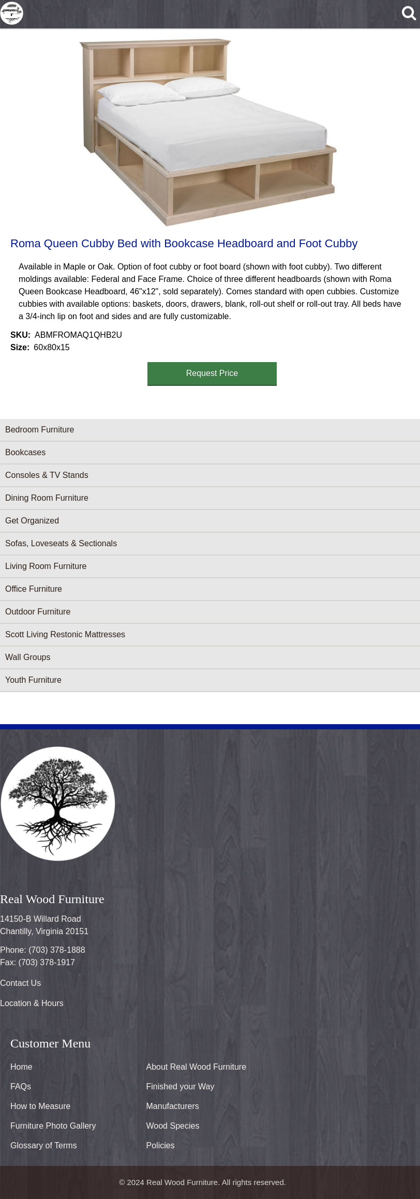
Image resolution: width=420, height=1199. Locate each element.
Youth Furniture (33, 680)
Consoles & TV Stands (46, 475)
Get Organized (32, 520)
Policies (160, 1145)
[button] (208, 132)
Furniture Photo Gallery (53, 1125)
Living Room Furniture (45, 566)
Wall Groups (27, 657)
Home (21, 1066)
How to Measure (40, 1106)
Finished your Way (180, 1086)
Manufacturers (172, 1106)
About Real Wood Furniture (196, 1066)
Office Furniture (33, 588)
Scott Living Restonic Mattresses (65, 634)
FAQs (20, 1086)
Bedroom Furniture (39, 429)
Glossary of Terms (43, 1145)
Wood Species (173, 1125)
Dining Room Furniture (46, 497)
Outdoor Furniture (37, 611)
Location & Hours (32, 1003)
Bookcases (25, 452)
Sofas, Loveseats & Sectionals (61, 543)
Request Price (212, 373)
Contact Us (20, 983)
